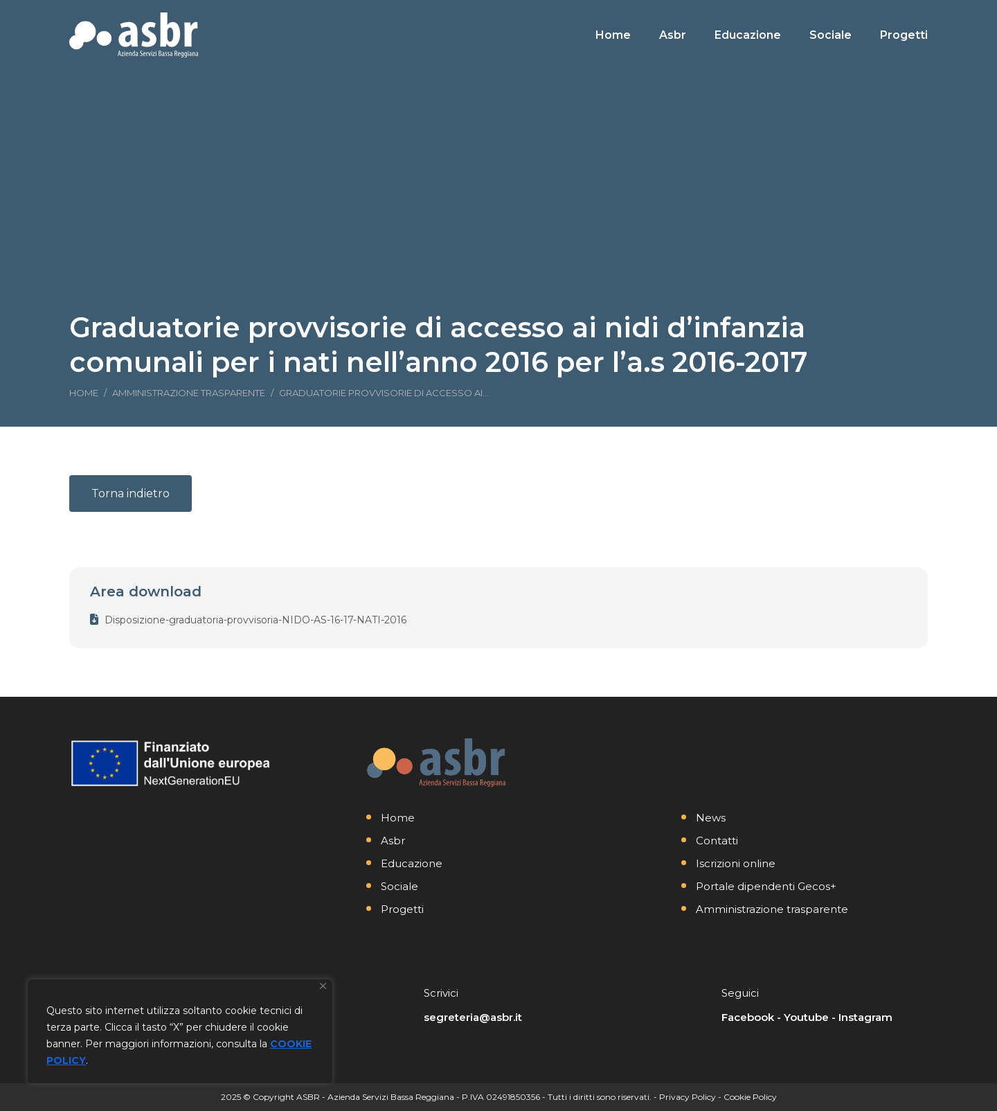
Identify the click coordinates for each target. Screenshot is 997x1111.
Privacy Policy (687, 1097)
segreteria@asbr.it (473, 1017)
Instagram (865, 1017)
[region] (180, 1031)
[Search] (831, 12)
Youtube (806, 1017)
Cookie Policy (750, 1097)
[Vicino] (323, 986)
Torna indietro (130, 493)
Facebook (747, 1017)
